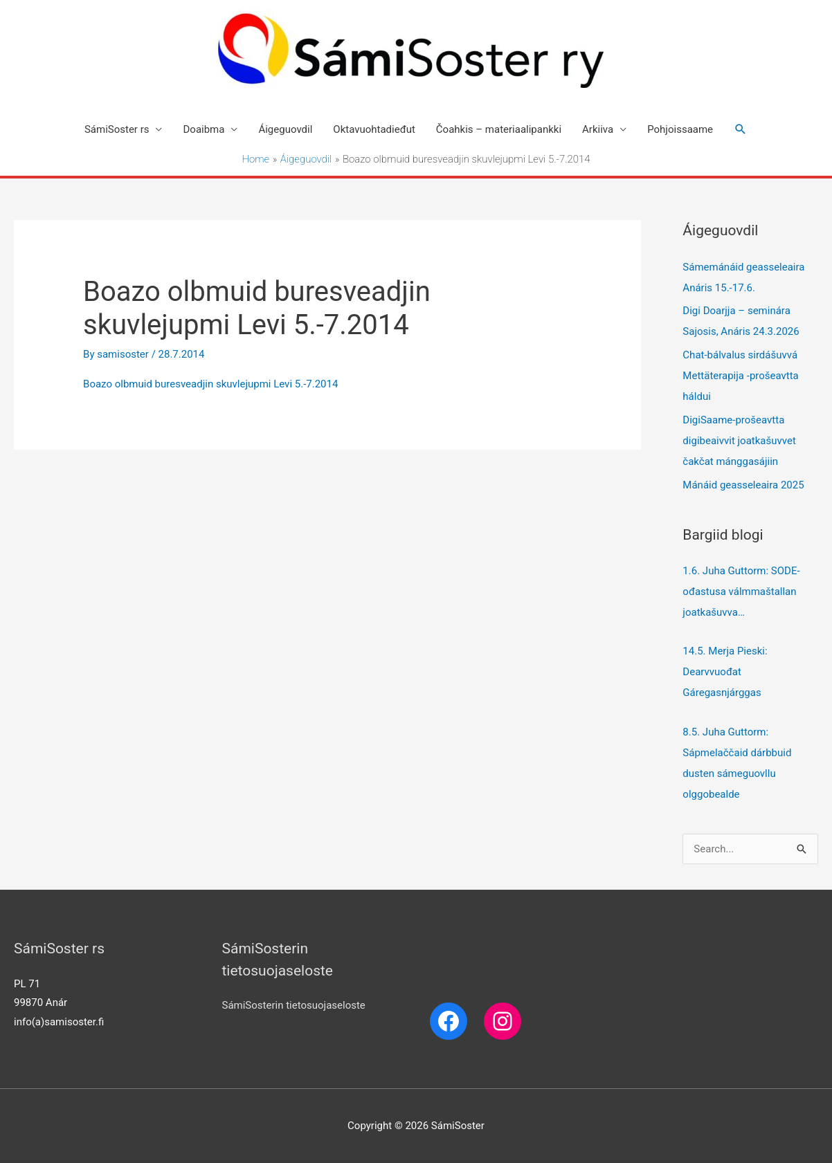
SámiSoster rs (117, 129)
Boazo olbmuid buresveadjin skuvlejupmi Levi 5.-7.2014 (210, 384)
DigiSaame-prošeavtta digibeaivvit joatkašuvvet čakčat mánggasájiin (738, 441)
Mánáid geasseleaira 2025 (743, 485)
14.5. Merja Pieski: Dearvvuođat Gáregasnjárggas (726, 672)
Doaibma (203, 129)
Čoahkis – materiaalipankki (498, 129)
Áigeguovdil (285, 129)
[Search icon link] (741, 129)
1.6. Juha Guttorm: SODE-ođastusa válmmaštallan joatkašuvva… (740, 592)
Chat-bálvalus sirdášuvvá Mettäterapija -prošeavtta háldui (740, 376)
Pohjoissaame (680, 129)
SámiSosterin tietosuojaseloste (293, 1005)
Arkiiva (597, 129)
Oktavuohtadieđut (374, 129)
